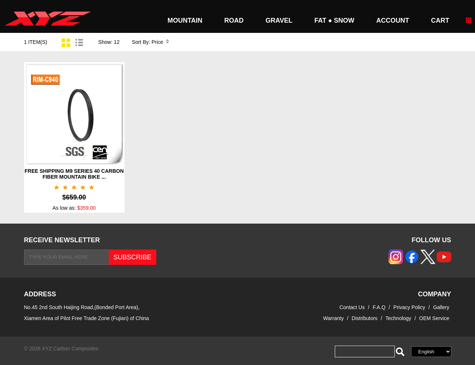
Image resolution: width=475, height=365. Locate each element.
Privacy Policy (409, 307)
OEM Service (434, 318)
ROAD (234, 20)
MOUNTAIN (185, 20)
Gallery (441, 307)
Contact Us (352, 307)
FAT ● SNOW (334, 20)
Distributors (365, 318)
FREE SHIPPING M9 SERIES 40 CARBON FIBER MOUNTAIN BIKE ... (74, 174)
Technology (398, 318)
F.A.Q (379, 307)
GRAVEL (278, 20)
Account (392, 20)
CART (440, 20)
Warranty (333, 318)
